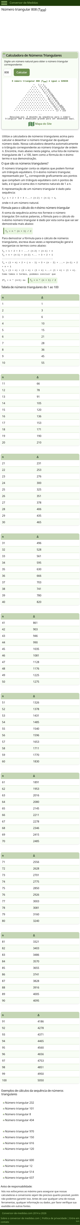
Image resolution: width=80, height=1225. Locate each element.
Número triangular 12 (18, 1166)
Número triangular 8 (18, 1115)
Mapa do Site (39, 124)
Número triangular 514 (19, 1172)
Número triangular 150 (19, 1138)
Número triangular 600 (19, 1161)
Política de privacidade (54, 1218)
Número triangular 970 (19, 1132)
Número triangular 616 (19, 1144)
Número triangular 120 (19, 1149)
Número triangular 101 (19, 1109)
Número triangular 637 (19, 1178)
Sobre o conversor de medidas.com (20, 1218)
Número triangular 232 (19, 1103)
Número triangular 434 (19, 1121)
